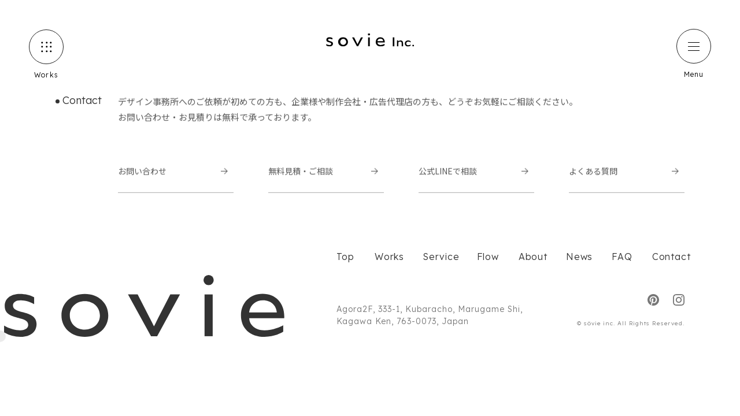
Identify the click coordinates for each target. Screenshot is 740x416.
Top (344, 256)
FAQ (620, 256)
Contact (668, 256)
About (531, 256)
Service (438, 256)
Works (387, 256)
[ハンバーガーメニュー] (693, 46)
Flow (486, 256)
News (577, 256)
